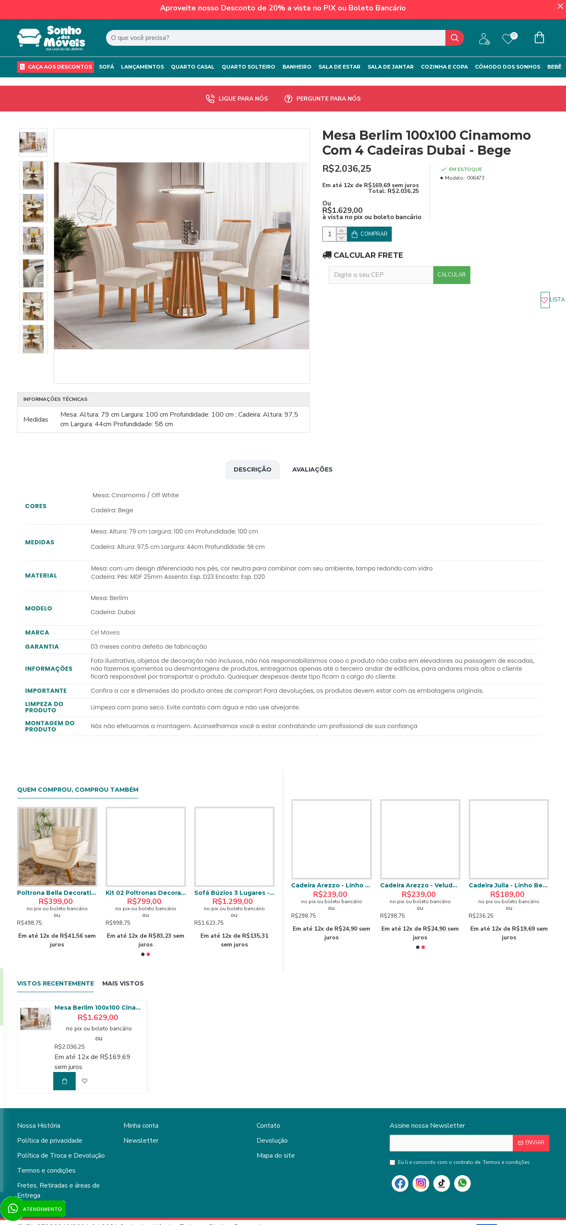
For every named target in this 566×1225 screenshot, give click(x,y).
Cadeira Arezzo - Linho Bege (509, 864)
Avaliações (312, 459)
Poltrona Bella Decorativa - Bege (234, 872)
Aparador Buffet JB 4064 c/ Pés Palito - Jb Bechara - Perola (332, 864)
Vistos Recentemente (55, 962)
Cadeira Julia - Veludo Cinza (420, 864)
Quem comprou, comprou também (77, 769)
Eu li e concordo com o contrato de (460, 1141)
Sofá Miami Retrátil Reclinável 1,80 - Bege (146, 872)
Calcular (524, 257)
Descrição (253, 459)
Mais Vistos (123, 962)
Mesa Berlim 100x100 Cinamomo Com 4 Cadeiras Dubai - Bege (98, 986)
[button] (143, 933)
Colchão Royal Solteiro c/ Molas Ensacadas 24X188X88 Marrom (57, 872)
